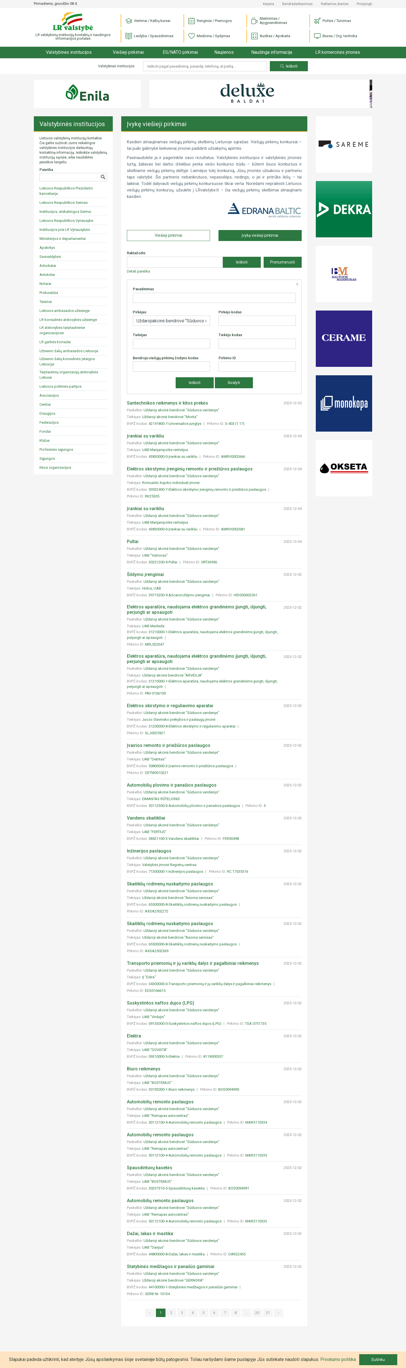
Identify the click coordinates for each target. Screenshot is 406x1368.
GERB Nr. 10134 (157, 1294)
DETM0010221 (156, 773)
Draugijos (47, 413)
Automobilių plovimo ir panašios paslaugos (172, 785)
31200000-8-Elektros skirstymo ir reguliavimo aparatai (192, 726)
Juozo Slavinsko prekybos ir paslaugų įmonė (178, 719)
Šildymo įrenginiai (145, 574)
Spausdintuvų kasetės (149, 1167)
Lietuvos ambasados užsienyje (64, 311)
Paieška (46, 170)
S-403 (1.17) (234, 423)
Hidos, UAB (151, 588)
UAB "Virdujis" (153, 1017)
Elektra (134, 1036)
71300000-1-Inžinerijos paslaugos (176, 871)
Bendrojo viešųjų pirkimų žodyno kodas (165, 358)
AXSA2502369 (156, 951)
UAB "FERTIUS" (154, 832)
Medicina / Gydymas (209, 36)
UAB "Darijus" (153, 1247)
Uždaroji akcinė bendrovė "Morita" (170, 417)
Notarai (45, 284)
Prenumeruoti (282, 262)
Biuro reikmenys (143, 1069)
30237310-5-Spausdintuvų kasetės (177, 1188)
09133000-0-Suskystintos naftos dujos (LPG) (185, 1023)
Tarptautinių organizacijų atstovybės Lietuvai (68, 375)
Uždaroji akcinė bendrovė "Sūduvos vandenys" (181, 410)
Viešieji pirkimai (128, 52)
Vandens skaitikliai (146, 818)
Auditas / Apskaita (270, 36)
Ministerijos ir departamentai (62, 238)
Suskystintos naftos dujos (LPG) (160, 1003)
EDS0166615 (155, 990)
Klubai (44, 440)
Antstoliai (47, 275)
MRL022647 (154, 644)
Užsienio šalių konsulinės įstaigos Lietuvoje (67, 361)
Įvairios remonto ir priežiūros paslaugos (168, 745)
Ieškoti (288, 66)
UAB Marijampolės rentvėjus (165, 450)
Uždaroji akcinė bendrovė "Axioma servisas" (178, 898)
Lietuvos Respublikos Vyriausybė (66, 220)
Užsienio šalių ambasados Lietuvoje (68, 351)
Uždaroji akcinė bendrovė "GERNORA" (173, 1280)
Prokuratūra (48, 293)
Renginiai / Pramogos (210, 21)
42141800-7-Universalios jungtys (175, 423)
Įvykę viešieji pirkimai (260, 235)
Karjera (268, 4)
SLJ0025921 (155, 733)
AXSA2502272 (156, 911)
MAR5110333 (256, 1221)
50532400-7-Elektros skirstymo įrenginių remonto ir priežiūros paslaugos (208, 489)
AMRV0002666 (233, 456)
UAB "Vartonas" (155, 555)
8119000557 (213, 1056)
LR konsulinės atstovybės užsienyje (68, 320)
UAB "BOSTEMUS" (157, 1083)
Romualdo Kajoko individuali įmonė (171, 483)
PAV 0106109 (155, 693)
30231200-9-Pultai (163, 562)
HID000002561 (245, 595)
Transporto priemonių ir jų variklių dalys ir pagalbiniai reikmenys (193, 963)
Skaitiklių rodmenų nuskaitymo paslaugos (170, 884)
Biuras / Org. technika (335, 36)
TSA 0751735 (255, 1023)
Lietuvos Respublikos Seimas (63, 202)
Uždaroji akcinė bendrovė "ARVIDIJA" (172, 675)
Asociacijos (49, 395)
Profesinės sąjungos (56, 449)
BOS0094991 (238, 1188)
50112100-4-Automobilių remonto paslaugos (185, 1122)
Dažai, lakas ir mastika (150, 1233)
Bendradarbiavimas (297, 4)
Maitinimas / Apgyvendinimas (269, 20)
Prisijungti (364, 4)
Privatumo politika (338, 1359)
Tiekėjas (140, 335)
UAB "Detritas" (154, 759)
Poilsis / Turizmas (332, 21)
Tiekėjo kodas (230, 335)
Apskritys (47, 248)
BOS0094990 (228, 1089)
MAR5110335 (256, 1155)
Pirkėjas (139, 312)
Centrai (45, 404)
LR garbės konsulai (55, 342)
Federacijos (49, 422)
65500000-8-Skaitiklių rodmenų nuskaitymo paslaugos (193, 904)
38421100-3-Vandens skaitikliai (174, 838)
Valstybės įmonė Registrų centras (169, 865)
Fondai (45, 431)
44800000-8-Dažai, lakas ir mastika (177, 1254)
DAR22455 (237, 1254)
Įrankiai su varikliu (145, 436)
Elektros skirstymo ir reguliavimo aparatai (170, 705)
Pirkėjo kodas (230, 312)
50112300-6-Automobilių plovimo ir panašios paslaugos (195, 806)
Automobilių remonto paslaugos (160, 1101)
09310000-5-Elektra (164, 1056)
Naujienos (224, 52)
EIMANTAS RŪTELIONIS (161, 799)
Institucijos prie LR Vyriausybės (64, 229)
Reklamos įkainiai (334, 4)
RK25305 (152, 496)
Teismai (45, 302)
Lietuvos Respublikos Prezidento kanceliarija (66, 191)
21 (268, 1313)
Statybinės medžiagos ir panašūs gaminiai (170, 1266)
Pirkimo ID (227, 358)
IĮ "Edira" (149, 977)
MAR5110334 (256, 1122)
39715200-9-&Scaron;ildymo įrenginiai (180, 595)
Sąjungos (47, 458)
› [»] (278, 1313)
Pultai (132, 541)
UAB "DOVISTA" (154, 1050)
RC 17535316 (237, 871)
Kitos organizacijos (55, 467)
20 (257, 1313)
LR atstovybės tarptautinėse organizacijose (62, 330)
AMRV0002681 (233, 529)
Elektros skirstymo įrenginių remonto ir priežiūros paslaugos (190, 469)
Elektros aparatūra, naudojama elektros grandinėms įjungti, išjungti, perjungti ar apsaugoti (196, 609)
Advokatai (47, 266)
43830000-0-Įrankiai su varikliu (173, 456)
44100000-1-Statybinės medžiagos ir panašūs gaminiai (193, 1287)
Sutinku (378, 1359)
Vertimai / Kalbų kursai (147, 21)
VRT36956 (209, 562)
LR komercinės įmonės (337, 52)
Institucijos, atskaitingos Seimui (65, 211)
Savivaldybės (50, 257)
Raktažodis (136, 253)
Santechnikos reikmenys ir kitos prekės (167, 403)
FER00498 (231, 838)
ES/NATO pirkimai (180, 52)
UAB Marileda (153, 626)
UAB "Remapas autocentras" (165, 1115)
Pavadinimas (143, 289)
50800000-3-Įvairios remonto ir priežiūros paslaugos (191, 766)
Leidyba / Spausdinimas (149, 36)
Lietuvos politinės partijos (60, 386)
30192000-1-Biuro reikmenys (172, 1089)
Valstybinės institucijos (69, 52)
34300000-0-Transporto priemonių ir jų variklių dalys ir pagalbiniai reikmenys (210, 984)
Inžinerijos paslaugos (149, 851)
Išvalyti (234, 382)
